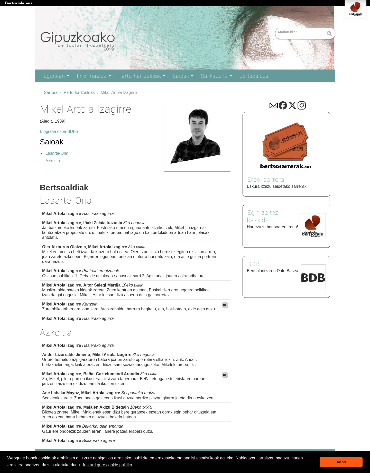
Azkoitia (52, 161)
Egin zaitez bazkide (262, 216)
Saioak (183, 76)
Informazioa (94, 76)
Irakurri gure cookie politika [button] (107, 465)
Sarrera (51, 92)
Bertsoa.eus (254, 76)
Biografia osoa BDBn (59, 131)
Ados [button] (341, 462)
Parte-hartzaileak (141, 76)
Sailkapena (216, 76)
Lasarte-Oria (56, 153)
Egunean (56, 76)
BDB (253, 264)
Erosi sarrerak (267, 179)
